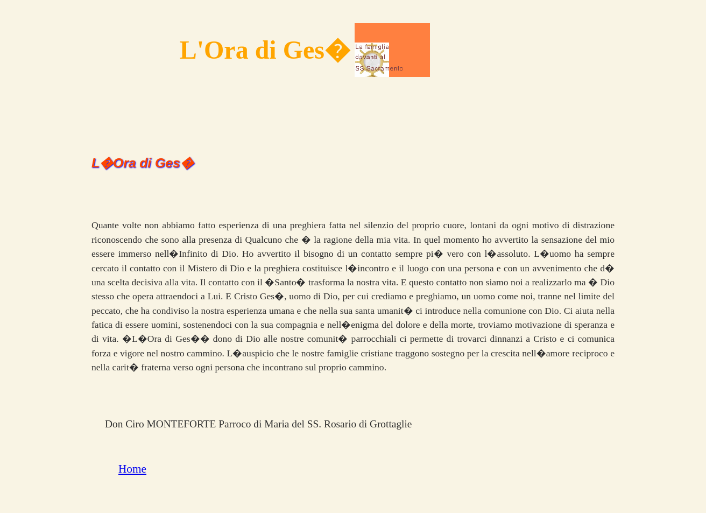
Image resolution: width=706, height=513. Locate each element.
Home (132, 468)
